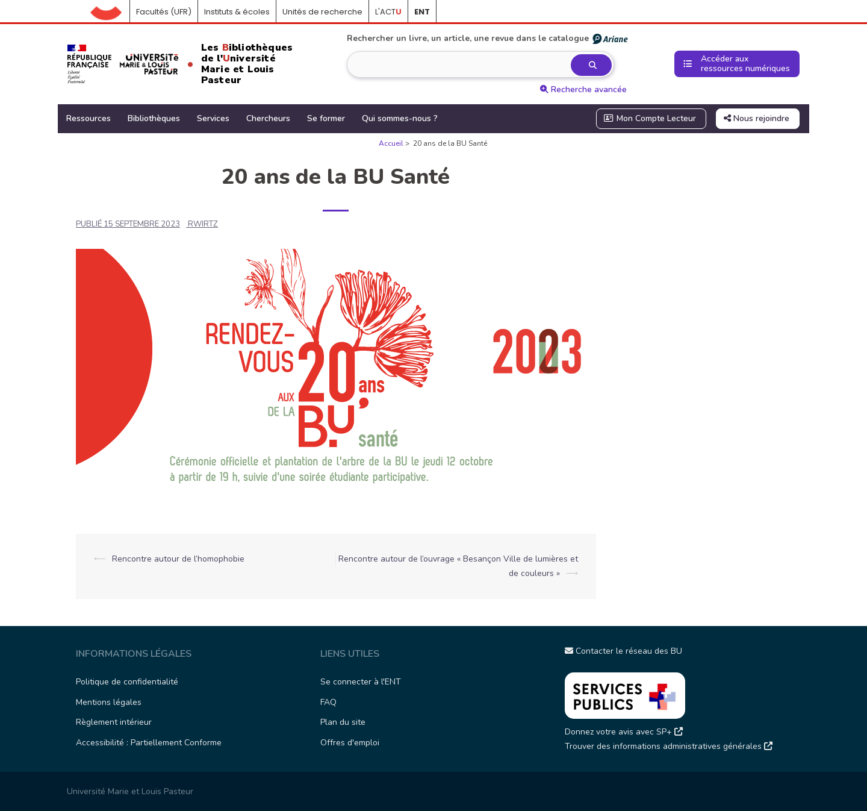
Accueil (110, 12)
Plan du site (342, 722)
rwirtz (203, 224)
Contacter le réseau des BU (623, 651)
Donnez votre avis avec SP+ (624, 731)
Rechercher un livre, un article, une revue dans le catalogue (488, 38)
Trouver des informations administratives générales (668, 746)
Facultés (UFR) (163, 11)
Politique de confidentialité (127, 681)
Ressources (88, 118)
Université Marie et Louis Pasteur (130, 791)
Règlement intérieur (114, 722)
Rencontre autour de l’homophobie (178, 559)
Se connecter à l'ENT (360, 681)
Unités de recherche (322, 11)
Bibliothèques (154, 118)
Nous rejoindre (756, 118)
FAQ (328, 702)
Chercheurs (268, 118)
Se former (326, 118)
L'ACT (388, 11)
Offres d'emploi (349, 742)
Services (213, 118)
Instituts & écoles (237, 11)
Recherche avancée (583, 89)
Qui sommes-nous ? (400, 118)
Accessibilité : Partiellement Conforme (149, 742)
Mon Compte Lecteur (650, 118)
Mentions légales (108, 702)
